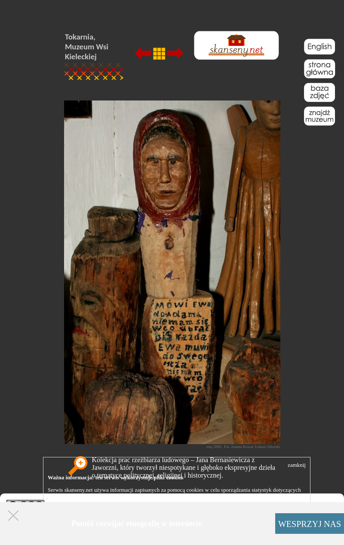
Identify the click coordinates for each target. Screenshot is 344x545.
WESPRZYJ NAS (309, 524)
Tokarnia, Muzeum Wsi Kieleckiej (86, 46)
